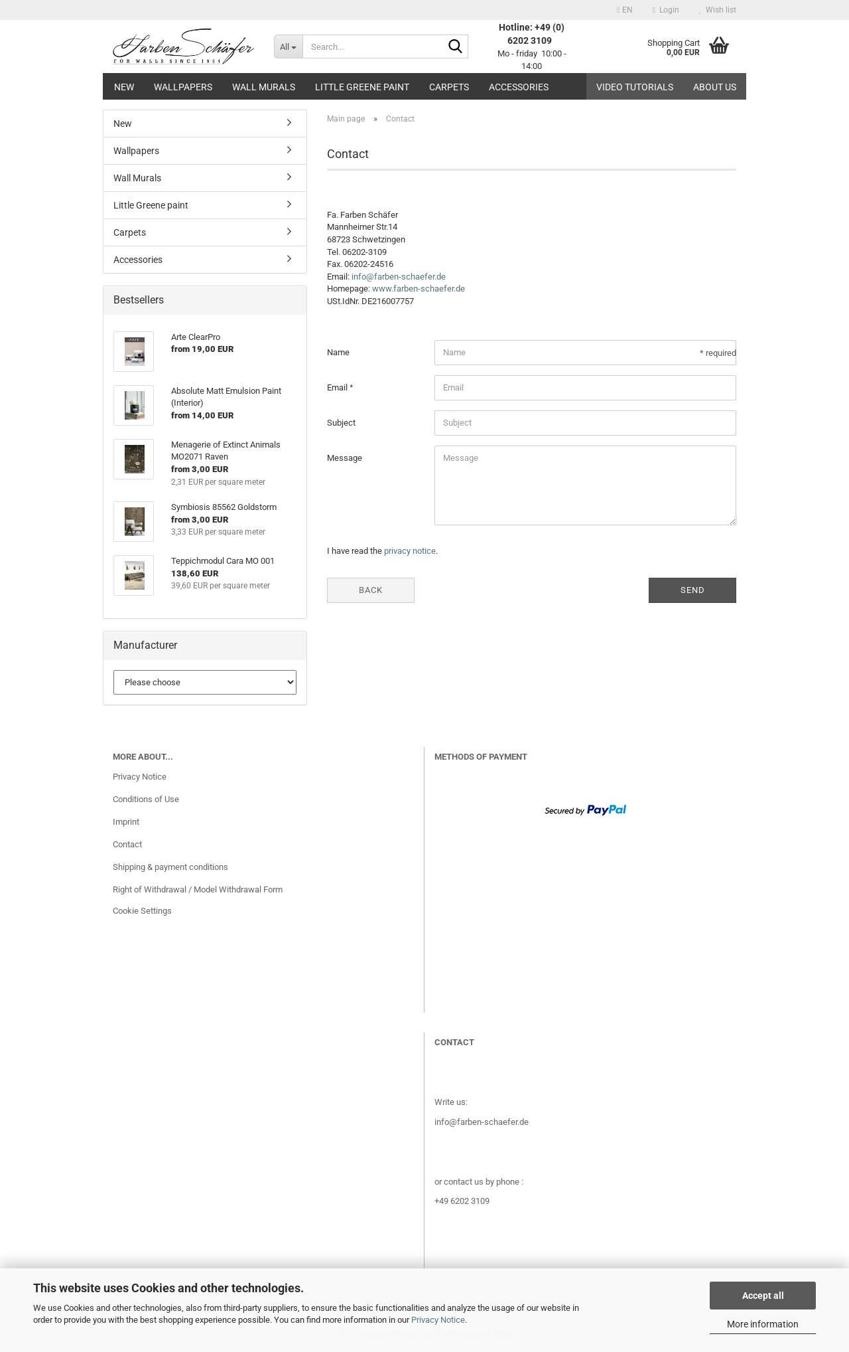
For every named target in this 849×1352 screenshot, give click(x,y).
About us (714, 87)
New (124, 87)
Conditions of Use (146, 799)
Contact (127, 844)
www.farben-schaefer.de (418, 289)
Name (338, 352)
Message (344, 458)
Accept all (763, 1295)
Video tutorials (634, 87)
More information (763, 1324)
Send (693, 590)
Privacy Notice (438, 1320)
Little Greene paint (362, 87)
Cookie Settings (142, 911)
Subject (341, 423)
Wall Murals (263, 87)
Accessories (519, 87)
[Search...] (288, 46)
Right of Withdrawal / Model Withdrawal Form (198, 889)
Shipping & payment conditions (170, 867)
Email (338, 387)
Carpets (449, 87)
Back (371, 590)
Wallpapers (183, 87)
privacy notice (410, 551)
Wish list (717, 10)
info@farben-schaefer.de (399, 277)
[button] (624, 10)
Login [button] (666, 10)
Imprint (126, 822)
